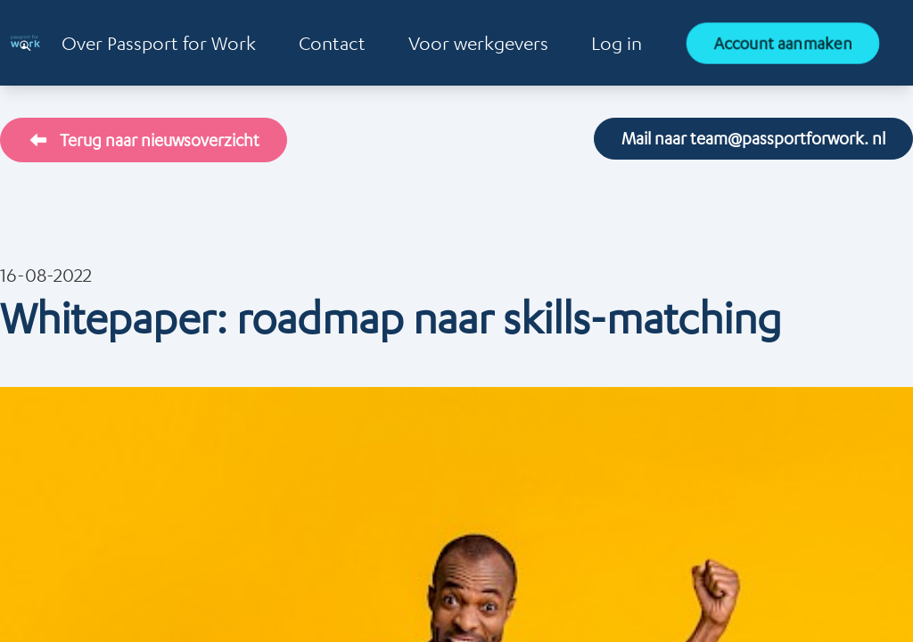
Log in (616, 42)
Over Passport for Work (159, 42)
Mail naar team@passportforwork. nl (753, 138)
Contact (332, 42)
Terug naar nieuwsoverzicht (143, 140)
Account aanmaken (782, 43)
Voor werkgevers (478, 42)
